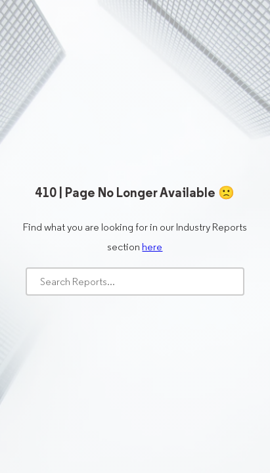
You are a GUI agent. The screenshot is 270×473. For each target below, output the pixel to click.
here (152, 246)
